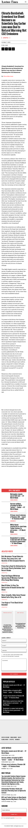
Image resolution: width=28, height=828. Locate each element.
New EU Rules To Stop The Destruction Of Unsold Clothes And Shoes (12, 587)
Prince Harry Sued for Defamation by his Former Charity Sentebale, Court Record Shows (13, 568)
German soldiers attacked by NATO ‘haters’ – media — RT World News (17, 506)
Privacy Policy (18, 818)
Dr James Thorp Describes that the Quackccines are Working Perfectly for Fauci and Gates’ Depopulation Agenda (7, 628)
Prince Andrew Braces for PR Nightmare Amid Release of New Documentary (20, 626)
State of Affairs (5, 786)
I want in (14, 814)
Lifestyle (4, 563)
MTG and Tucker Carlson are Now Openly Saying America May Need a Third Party (13, 798)
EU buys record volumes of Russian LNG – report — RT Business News (18, 517)
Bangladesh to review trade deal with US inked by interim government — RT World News (18, 540)
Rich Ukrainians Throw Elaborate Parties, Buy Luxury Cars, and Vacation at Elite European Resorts (13, 558)
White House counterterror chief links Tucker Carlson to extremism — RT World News (18, 528)
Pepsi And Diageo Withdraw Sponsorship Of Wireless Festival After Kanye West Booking (12, 578)
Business (13, 521)
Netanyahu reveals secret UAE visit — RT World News (17, 496)
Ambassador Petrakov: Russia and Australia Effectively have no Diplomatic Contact (13, 791)
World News (14, 500)
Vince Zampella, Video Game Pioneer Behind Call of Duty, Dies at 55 (13, 596)
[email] (14, 810)
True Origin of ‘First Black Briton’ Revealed (12, 604)
